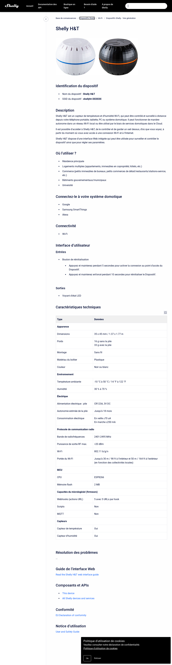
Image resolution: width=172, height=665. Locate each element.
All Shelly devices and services (78, 598)
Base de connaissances (66, 18)
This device (68, 593)
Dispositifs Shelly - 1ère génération (121, 18)
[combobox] (146, 6)
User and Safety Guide (67, 631)
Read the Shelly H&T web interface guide (77, 574)
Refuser (97, 658)
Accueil (29, 6)
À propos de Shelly (107, 6)
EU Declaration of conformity (71, 615)
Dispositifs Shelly (87, 18)
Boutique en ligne (69, 6)
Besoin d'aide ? (90, 6)
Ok (87, 658)
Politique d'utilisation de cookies (100, 648)
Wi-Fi (100, 18)
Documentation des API (47, 6)
